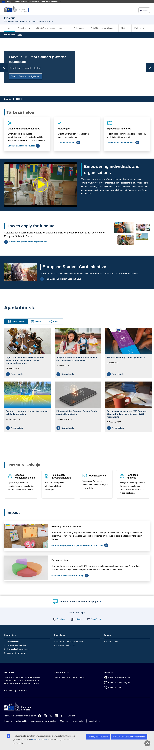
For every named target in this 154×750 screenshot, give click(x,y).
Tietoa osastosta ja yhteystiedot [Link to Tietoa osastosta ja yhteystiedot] (69, 677)
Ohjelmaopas (79, 28)
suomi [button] (144, 10)
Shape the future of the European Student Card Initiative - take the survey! (76, 358)
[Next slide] (150, 67)
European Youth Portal (65, 645)
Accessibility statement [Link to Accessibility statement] (15, 690)
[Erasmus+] (18, 9)
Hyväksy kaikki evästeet (98, 737)
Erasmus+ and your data (16, 645)
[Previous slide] (4, 67)
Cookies (64, 721)
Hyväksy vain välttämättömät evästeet (129, 737)
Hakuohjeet (64, 128)
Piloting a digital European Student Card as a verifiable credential (77, 412)
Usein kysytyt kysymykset (17, 653)
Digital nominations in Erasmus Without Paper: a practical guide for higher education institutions (25, 360)
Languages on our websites (43, 721)
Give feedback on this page (18, 649)
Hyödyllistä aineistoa (119, 128)
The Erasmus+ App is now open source (126, 357)
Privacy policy (78, 721)
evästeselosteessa (39, 740)
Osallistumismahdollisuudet (24, 128)
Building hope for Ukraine (66, 526)
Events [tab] (36, 321)
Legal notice (94, 721)
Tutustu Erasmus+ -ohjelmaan (25, 76)
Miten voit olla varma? (50, 2)
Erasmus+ (9, 672)
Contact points (112, 641)
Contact (71, 716)
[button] (59, 619)
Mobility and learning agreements (69, 641)
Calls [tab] (53, 321)
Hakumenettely (13, 641)
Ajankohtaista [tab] (16, 321)
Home (9, 28)
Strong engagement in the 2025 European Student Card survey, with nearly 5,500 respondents (127, 414)
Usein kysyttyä (97, 475)
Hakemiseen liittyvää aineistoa (61, 476)
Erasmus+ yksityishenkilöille (24, 476)
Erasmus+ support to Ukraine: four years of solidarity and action (27, 412)
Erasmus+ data (60, 560)
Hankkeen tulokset (132, 476)
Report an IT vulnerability (15, 721)
